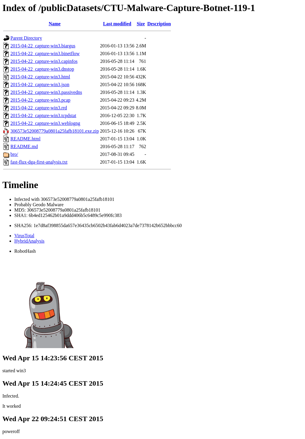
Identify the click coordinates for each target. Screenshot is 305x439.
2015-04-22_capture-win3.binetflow (45, 53)
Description (159, 23)
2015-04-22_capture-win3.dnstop (42, 69)
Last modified (117, 23)
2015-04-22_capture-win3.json (39, 84)
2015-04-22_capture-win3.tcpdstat (43, 115)
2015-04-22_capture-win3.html (40, 76)
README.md (24, 146)
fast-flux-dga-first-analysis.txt (39, 162)
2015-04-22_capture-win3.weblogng (45, 123)
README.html (25, 138)
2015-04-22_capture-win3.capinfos (43, 61)
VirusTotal (24, 235)
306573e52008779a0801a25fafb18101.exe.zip (54, 131)
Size (141, 23)
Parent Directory (26, 38)
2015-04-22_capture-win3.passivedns (46, 92)
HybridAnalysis (29, 240)
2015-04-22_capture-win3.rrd (38, 107)
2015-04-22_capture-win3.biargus (42, 45)
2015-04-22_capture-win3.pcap (40, 100)
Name (54, 23)
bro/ (14, 154)
